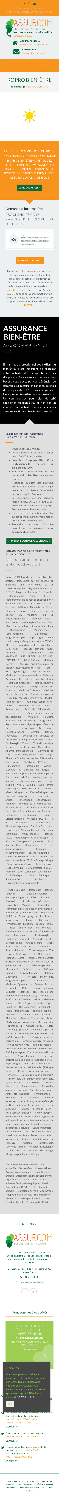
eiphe (36, 1487)
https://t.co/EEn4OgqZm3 (19, 1456)
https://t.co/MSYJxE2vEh (18, 1422)
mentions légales (17, 289)
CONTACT (36, 8)
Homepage (18, 86)
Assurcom (32, 1481)
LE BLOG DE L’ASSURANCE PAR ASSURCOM (29, 12)
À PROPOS (22, 8)
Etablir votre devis (30, 260)
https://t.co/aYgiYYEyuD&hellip (21, 1419)
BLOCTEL (29, 305)
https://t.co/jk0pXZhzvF (26, 1450)
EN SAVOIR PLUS (25, 1396)
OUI (10, 1404)
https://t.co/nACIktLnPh (27, 1436)
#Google (10, 1436)
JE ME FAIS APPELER (29, 187)
